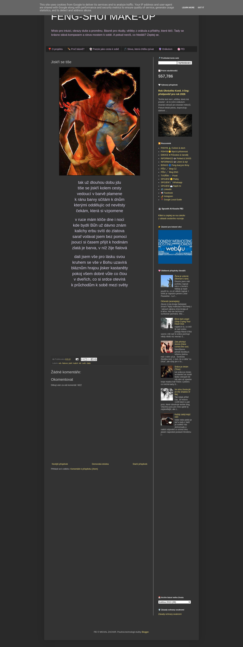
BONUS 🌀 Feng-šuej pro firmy (175, 165)
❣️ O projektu (55, 49)
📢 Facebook (167, 193)
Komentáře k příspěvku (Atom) (84, 469)
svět (84, 363)
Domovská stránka (100, 464)
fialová (65, 363)
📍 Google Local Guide (171, 199)
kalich (75, 363)
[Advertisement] (179, 463)
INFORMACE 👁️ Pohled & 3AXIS (176, 158)
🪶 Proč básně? (76, 49)
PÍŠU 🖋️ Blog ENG (169, 172)
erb (60, 363)
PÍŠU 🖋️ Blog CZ (169, 169)
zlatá (88, 363)
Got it (201, 7)
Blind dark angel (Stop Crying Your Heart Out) (183, 321)
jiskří (70, 363)
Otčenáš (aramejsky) (170, 301)
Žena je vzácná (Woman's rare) (181, 277)
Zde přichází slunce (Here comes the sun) (181, 344)
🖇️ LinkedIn (166, 189)
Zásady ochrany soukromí (170, 614)
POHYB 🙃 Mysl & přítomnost (174, 151)
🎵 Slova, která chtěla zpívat (139, 49)
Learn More (188, 7)
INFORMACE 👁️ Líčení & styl (174, 162)
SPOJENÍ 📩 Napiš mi (171, 186)
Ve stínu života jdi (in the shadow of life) (182, 392)
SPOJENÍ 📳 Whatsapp (171, 182)
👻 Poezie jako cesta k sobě (104, 49)
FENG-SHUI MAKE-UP (103, 16)
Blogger (145, 632)
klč (80, 363)
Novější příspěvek (60, 464)
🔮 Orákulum (165, 49)
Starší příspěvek (140, 464)
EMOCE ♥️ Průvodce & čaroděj (174, 155)
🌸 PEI (181, 49)
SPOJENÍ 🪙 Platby (170, 179)
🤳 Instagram (167, 196)
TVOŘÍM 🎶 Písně (169, 176)
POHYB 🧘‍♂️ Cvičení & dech (173, 148)
